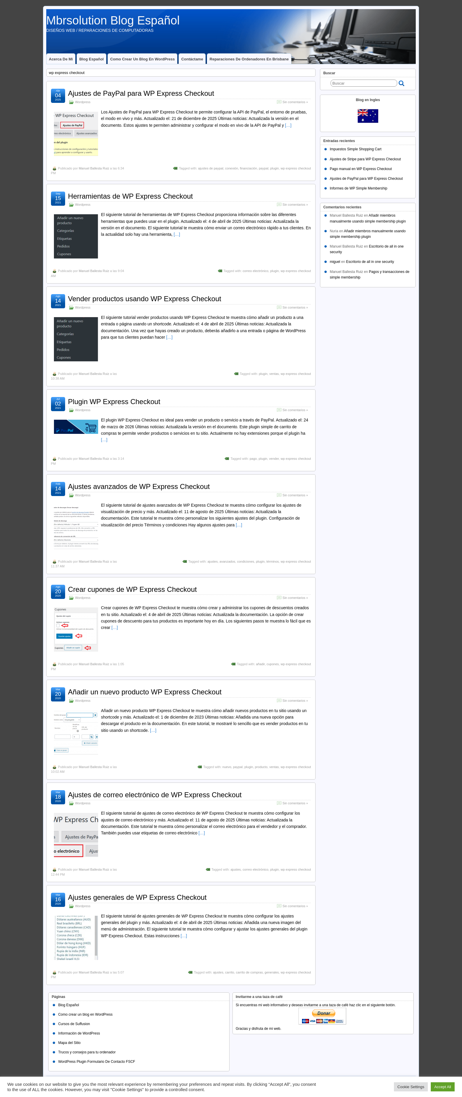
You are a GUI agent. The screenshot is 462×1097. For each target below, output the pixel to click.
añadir (260, 664)
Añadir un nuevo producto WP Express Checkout (145, 692)
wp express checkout (295, 168)
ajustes (212, 561)
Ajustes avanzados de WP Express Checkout (139, 486)
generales (272, 972)
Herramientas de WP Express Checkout (130, 196)
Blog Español (91, 59)
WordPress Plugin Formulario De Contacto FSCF (96, 1062)
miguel (335, 262)
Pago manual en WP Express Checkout (361, 169)
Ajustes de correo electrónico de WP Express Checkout (155, 795)
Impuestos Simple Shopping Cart (355, 149)
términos (272, 561)
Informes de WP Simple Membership (358, 188)
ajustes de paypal (210, 168)
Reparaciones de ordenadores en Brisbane (249, 59)
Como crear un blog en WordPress (142, 59)
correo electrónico (255, 271)
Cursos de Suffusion (74, 1024)
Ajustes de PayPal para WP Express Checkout (141, 93)
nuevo (226, 767)
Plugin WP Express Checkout (114, 402)
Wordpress (82, 102)
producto (261, 767)
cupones (273, 664)
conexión (231, 168)
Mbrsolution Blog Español (113, 20)
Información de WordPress (79, 1033)
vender (274, 458)
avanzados (227, 561)
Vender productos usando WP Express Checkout (144, 299)
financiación (248, 168)
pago (253, 458)
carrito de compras (249, 972)
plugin (274, 168)
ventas (274, 373)
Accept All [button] (442, 1087)
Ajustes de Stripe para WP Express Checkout (365, 159)
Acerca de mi (61, 59)
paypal (263, 168)
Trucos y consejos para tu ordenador (87, 1052)
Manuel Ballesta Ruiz (94, 168)
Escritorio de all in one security (370, 262)
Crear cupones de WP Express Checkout (132, 589)
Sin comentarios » (295, 102)
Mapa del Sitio (69, 1043)
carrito (229, 972)
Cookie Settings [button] (410, 1087)
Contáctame (192, 59)
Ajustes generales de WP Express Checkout (137, 897)
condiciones (245, 561)
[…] (288, 125)
